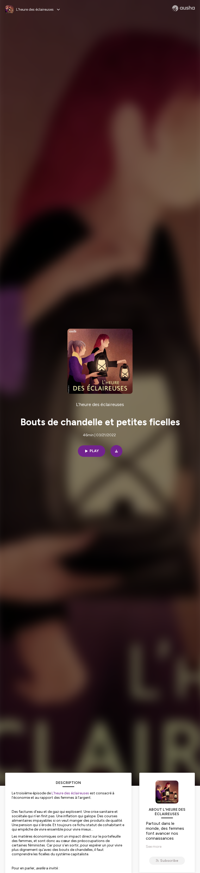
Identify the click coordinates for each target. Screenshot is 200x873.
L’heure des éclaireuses (70, 793)
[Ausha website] (183, 8)
